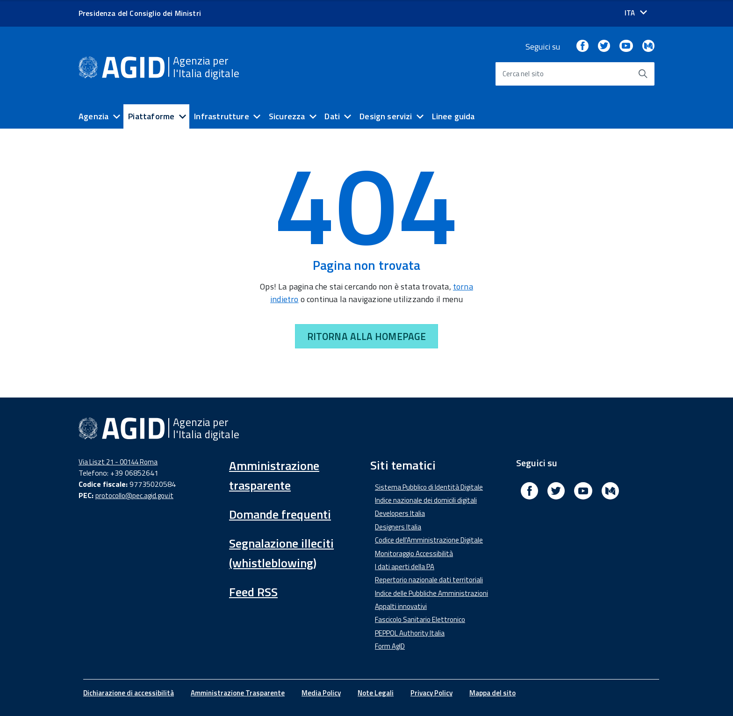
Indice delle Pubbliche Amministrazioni (431, 593)
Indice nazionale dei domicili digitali (426, 500)
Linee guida (453, 116)
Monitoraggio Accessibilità (414, 553)
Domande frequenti (280, 514)
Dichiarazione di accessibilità (128, 692)
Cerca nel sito (523, 74)
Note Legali (376, 692)
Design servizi (385, 116)
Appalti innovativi (401, 606)
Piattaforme (151, 116)
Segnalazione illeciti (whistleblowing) (281, 553)
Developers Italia (400, 513)
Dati (332, 116)
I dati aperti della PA (404, 566)
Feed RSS (253, 592)
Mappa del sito (492, 692)
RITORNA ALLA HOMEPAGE (366, 336)
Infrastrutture (221, 116)
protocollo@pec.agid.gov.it (134, 495)
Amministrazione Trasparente (238, 692)
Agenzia (93, 116)
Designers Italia (398, 526)
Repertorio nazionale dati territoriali (429, 579)
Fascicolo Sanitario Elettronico (420, 619)
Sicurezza (287, 116)
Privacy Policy (431, 692)
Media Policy (321, 692)
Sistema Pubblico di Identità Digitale (429, 487)
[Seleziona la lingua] (635, 13)
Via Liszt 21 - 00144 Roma (118, 461)
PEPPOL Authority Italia (410, 633)
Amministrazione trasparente (274, 475)
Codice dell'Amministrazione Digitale (429, 540)
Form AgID (390, 646)
